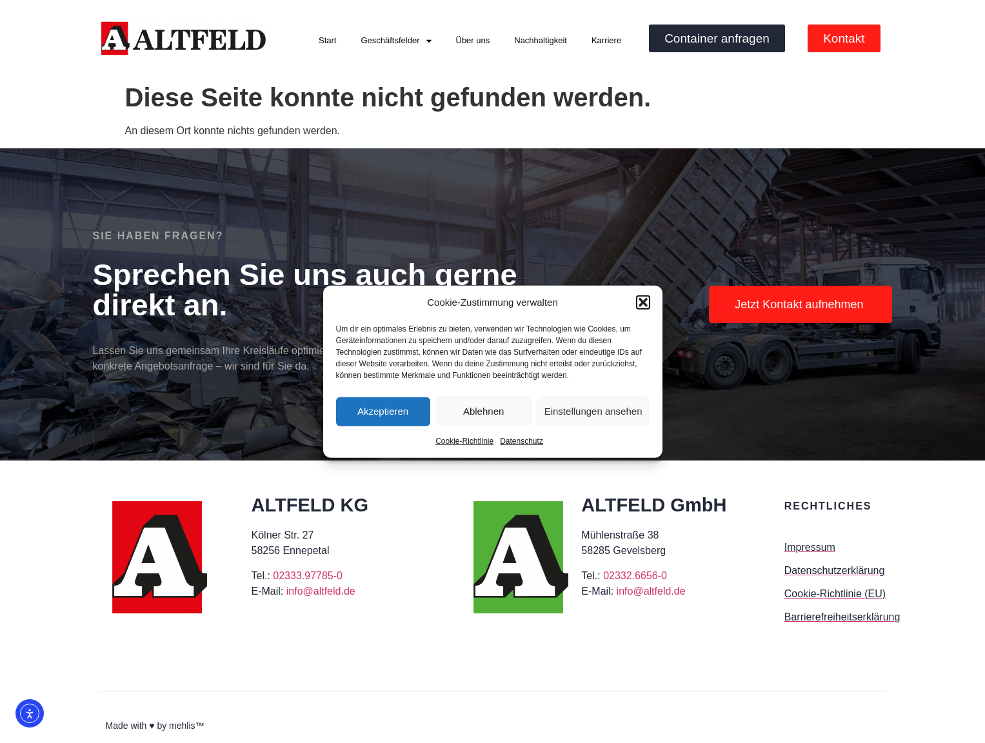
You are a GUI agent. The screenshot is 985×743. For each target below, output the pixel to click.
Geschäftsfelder (396, 41)
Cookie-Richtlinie (464, 440)
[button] (643, 302)
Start (327, 40)
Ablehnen (483, 411)
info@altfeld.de (320, 591)
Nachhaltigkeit (540, 40)
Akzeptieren (382, 411)
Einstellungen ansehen (593, 411)
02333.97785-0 (308, 575)
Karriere (606, 40)
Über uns (473, 40)
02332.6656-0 (635, 575)
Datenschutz (521, 440)
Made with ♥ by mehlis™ (155, 725)
